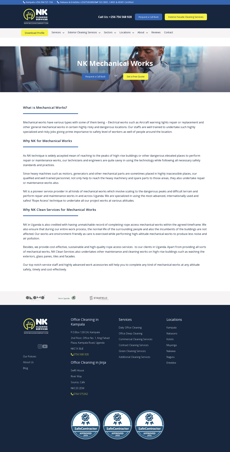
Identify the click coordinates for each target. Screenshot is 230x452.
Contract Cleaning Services (134, 345)
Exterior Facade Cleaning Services (185, 17)
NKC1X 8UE (77, 348)
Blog (25, 368)
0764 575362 (79, 394)
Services (56, 32)
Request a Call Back (149, 17)
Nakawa (171, 351)
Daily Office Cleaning (130, 327)
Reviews (156, 32)
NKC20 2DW (77, 388)
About (141, 32)
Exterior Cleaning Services (82, 32)
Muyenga (172, 345)
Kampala (171, 327)
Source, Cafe (78, 382)
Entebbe (171, 362)
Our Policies (29, 356)
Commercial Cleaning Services (135, 339)
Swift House (77, 370)
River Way (76, 376)
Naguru (171, 357)
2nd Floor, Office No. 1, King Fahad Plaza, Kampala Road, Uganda (90, 340)
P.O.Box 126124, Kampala (85, 332)
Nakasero (172, 333)
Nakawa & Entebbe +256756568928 (76, 2)
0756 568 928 (80, 354)
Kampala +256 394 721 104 (38, 2)
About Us (28, 362)
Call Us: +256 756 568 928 (115, 17)
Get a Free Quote (136, 76)
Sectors (108, 32)
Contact (168, 32)
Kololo (170, 339)
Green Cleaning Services (132, 351)
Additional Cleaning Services (134, 357)
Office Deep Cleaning (130, 333)
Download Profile (34, 33)
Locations (125, 32)
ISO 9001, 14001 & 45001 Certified (114, 2)
